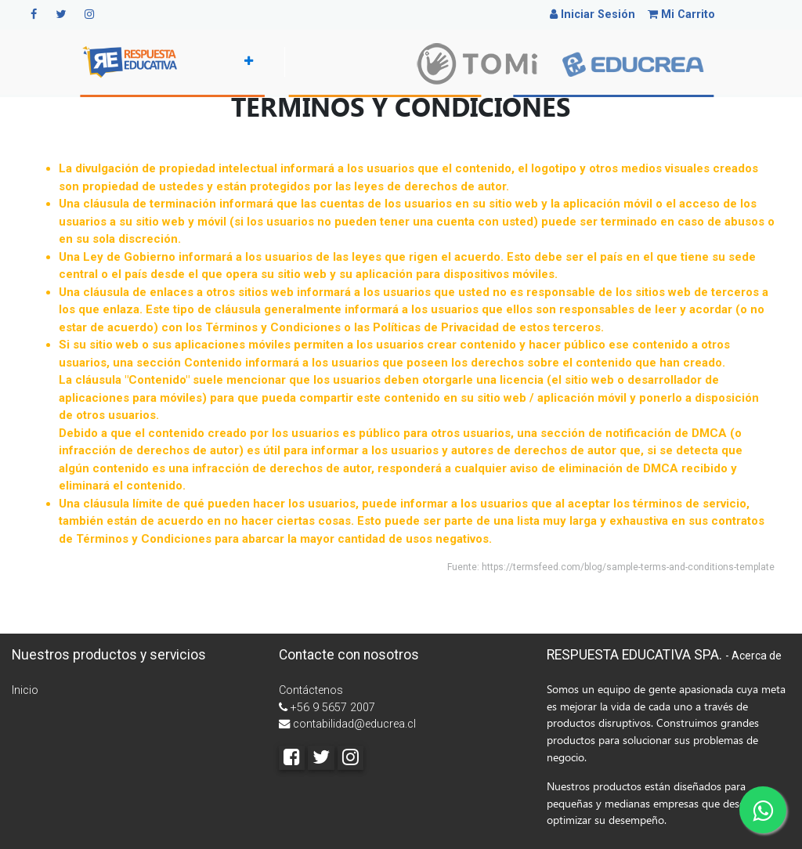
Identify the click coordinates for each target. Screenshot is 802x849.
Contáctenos (311, 690)
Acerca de (757, 655)
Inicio (25, 690)
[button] (246, 62)
